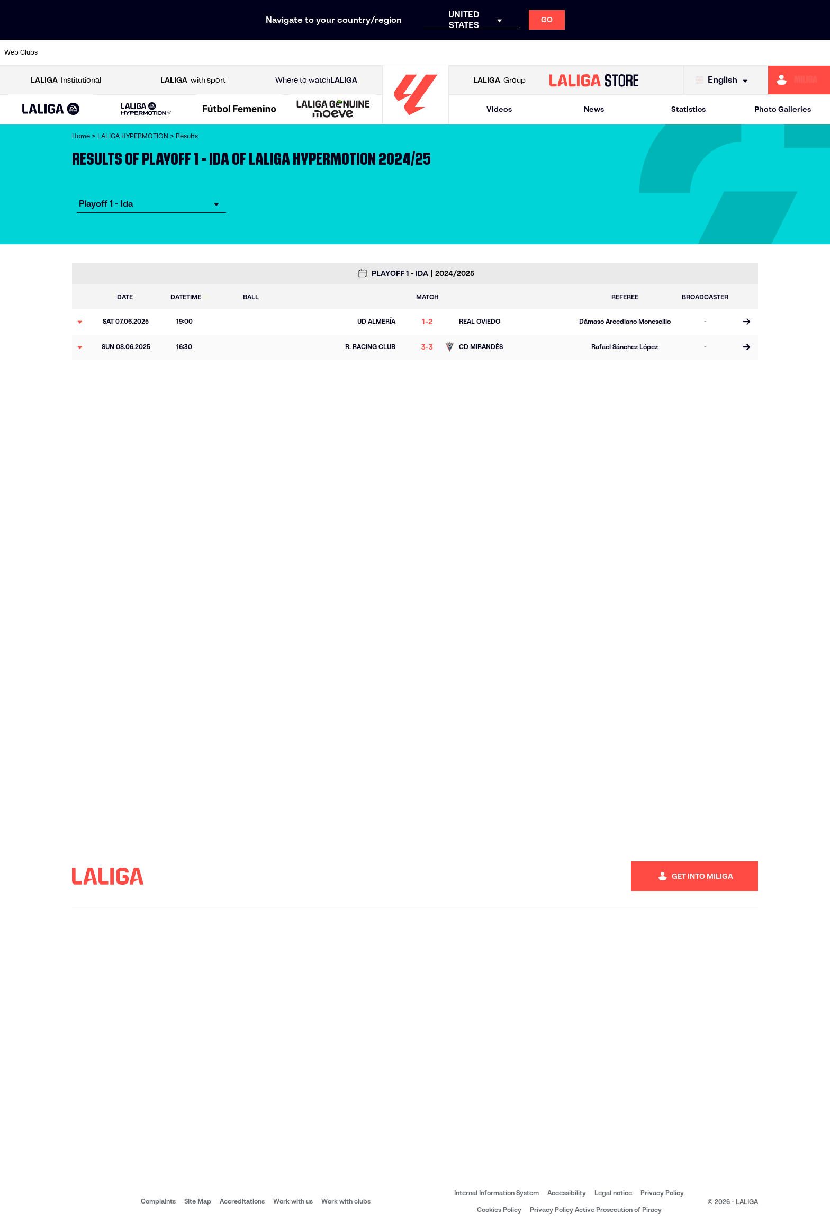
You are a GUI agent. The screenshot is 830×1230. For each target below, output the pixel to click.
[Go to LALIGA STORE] (594, 80)
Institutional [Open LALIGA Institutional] (66, 80)
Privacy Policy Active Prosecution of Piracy (596, 1209)
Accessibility (566, 1192)
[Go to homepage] (415, 119)
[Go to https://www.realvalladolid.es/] (710, 52)
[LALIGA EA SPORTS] (51, 109)
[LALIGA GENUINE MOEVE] (333, 109)
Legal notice (613, 1192)
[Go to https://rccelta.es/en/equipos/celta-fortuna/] (567, 52)
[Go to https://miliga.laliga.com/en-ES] (799, 80)
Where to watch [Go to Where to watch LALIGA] (316, 80)
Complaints (158, 1201)
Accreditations (242, 1201)
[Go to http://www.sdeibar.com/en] (746, 52)
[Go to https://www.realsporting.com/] (674, 52)
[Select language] (724, 80)
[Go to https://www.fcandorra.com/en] (423, 52)
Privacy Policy (662, 1192)
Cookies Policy (499, 1209)
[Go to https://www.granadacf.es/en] (495, 52)
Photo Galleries (782, 109)
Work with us (293, 1201)
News (594, 109)
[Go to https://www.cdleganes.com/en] (280, 52)
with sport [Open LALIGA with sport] (192, 80)
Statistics (688, 109)
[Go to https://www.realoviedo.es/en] (638, 52)
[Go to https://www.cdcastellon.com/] (208, 52)
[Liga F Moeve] (239, 109)
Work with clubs (346, 1201)
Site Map (197, 1201)
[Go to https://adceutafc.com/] (66, 52)
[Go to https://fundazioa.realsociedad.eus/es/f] (531, 52)
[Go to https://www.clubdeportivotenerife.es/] (316, 52)
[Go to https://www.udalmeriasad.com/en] (782, 52)
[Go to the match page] (746, 322)
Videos (499, 109)
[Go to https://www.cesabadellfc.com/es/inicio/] (352, 52)
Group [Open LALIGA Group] (499, 80)
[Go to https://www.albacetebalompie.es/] (101, 52)
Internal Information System (496, 1192)
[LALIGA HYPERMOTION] (146, 109)
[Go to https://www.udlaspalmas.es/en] (818, 52)
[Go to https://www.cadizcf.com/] (173, 52)
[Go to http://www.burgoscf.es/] (137, 52)
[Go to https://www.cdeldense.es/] (244, 52)
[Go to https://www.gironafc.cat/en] (459, 52)
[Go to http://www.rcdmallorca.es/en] (603, 52)
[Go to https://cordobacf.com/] (388, 52)
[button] (51, 109)
